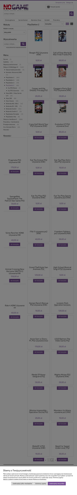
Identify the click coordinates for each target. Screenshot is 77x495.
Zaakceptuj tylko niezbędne (22, 483)
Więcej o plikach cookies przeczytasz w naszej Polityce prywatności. (24, 479)
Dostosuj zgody (40, 483)
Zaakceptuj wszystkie (56, 483)
